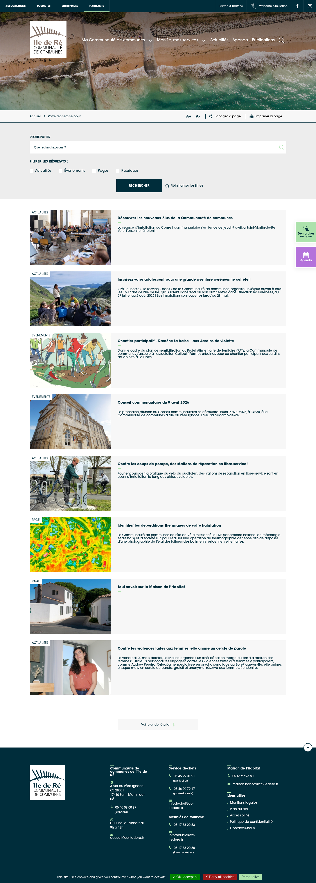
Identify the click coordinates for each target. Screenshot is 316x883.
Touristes (43, 6)
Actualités (219, 40)
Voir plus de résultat (157, 724)
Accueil (35, 116)
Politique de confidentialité (251, 822)
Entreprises (70, 6)
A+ (188, 116)
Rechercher (40, 137)
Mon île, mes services (181, 40)
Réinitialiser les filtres (184, 186)
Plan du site (239, 809)
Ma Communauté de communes (117, 40)
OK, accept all (185, 877)
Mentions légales (243, 803)
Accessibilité (240, 815)
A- (198, 116)
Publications (263, 40)
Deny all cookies (220, 877)
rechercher (139, 186)
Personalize (250, 877)
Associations (15, 6)
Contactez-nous (242, 828)
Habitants (96, 6)
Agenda (240, 40)
